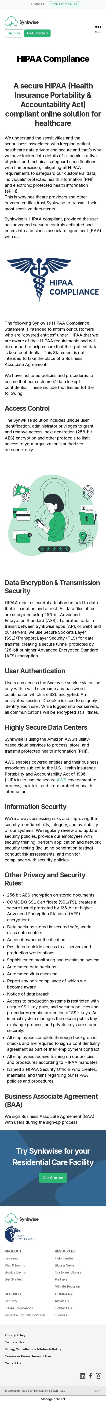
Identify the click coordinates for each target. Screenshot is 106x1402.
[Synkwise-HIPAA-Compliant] (52, 1234)
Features (11, 1258)
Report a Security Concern (25, 1315)
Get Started (37, 33)
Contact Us (63, 1308)
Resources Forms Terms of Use (28, 1356)
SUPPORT (37, 4)
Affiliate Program (67, 1286)
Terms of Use (14, 1342)
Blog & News (64, 1265)
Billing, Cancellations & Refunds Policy (33, 1349)
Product (13, 1251)
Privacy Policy (15, 1335)
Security (13, 1294)
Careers (61, 1315)
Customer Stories (68, 1272)
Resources (65, 1251)
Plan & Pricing (15, 1265)
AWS (61, 779)
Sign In (14, 33)
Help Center (64, 1258)
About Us (62, 1301)
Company (64, 1294)
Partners (61, 1279)
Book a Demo (15, 1272)
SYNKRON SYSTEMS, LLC (48, 1390)
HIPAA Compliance (19, 1308)
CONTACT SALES (64, 4)
